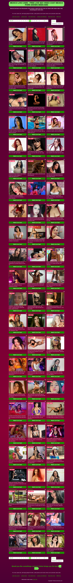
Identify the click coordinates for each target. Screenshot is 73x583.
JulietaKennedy (31, 92)
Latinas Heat (24, 16)
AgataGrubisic (12, 423)
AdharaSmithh (31, 225)
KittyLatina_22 (12, 335)
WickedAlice (30, 423)
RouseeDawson (12, 533)
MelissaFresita (50, 335)
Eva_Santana (49, 203)
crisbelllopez (30, 533)
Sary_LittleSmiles (50, 511)
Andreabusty (49, 489)
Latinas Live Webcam (42, 16)
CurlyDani (30, 48)
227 (44, 20)
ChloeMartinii (31, 27)
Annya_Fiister (50, 357)
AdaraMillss (49, 181)
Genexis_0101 (50, 291)
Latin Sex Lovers (16, 16)
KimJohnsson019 (31, 357)
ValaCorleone (31, 136)
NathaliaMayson (50, 92)
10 (36, 20)
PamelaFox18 (12, 27)
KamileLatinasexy (13, 489)
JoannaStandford (31, 159)
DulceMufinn (11, 48)
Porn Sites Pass (32, 16)
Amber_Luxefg (50, 533)
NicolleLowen (31, 71)
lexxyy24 (11, 291)
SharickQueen (12, 445)
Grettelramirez (12, 203)
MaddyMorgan (50, 27)
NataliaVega (30, 489)
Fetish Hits (35, 579)
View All (11, 20)
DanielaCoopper (12, 159)
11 (39, 20)
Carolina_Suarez (12, 401)
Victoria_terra (12, 71)
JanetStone (49, 115)
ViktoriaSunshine (50, 159)
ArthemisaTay (12, 269)
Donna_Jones (31, 379)
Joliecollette (30, 203)
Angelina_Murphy (50, 247)
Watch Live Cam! (17, 46)
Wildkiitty (11, 313)
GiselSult (11, 92)
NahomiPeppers (50, 423)
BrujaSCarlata (12, 136)
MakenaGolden (12, 357)
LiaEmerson (30, 335)
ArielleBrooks (12, 379)
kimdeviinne (11, 181)
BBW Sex (59, 16)
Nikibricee (30, 115)
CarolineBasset (50, 269)
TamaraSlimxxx (50, 445)
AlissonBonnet (31, 467)
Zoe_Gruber (49, 71)
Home (53, 21)
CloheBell (11, 467)
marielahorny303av (51, 467)
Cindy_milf (30, 247)
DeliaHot (11, 511)
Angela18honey (50, 48)
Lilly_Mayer (30, 511)
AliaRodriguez (12, 225)
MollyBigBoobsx (31, 401)
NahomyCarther (12, 247)
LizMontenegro (12, 115)
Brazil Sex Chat (51, 16)
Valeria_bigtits (50, 225)
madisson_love (31, 313)
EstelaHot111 (49, 313)
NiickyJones (49, 136)
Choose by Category (57, 23)
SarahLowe (49, 401)
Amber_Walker (31, 269)
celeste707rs (30, 445)
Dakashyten (30, 181)
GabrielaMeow (50, 379)
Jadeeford (30, 291)
